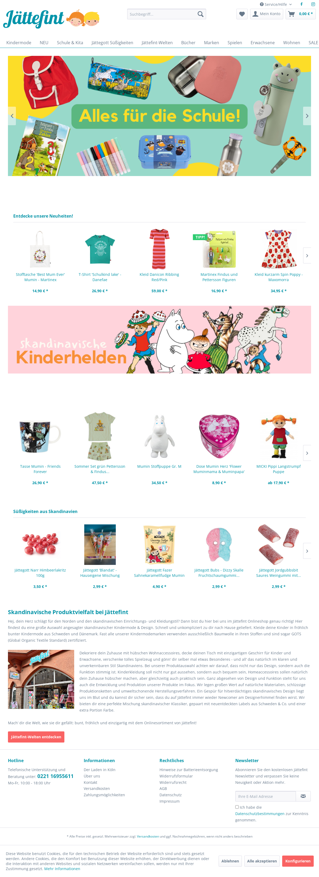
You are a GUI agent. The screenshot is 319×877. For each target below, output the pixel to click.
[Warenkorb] (301, 14)
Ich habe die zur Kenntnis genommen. (271, 813)
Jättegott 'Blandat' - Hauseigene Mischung (100, 573)
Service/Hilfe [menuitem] (274, 4)
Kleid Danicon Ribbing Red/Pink (159, 277)
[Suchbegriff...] (166, 14)
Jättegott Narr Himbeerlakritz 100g (40, 573)
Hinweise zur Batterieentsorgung (189, 769)
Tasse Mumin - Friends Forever (40, 469)
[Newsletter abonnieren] (303, 796)
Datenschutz (171, 794)
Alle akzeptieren (262, 860)
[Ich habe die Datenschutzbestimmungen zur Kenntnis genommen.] (237, 807)
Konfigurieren (298, 860)
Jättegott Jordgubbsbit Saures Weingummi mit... (278, 573)
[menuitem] (166, 16)
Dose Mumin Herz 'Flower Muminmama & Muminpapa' (219, 469)
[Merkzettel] (242, 14)
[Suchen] (200, 14)
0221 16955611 (55, 776)
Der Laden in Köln (100, 769)
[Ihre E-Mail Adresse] (265, 796)
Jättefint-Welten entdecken (36, 736)
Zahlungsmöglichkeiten (104, 794)
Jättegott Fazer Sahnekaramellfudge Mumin (159, 573)
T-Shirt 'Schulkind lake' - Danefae (100, 277)
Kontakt (90, 782)
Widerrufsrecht (173, 782)
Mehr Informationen (62, 868)
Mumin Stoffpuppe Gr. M (159, 466)
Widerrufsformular (176, 776)
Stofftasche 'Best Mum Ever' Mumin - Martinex (40, 277)
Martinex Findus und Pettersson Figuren (219, 277)
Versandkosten (97, 788)
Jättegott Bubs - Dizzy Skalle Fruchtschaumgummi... (218, 573)
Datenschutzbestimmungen (260, 813)
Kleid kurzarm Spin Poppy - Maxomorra (279, 277)
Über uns (92, 776)
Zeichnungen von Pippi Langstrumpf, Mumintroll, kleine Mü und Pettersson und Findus (159, 340)
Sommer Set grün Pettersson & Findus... (99, 469)
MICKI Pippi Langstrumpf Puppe (278, 469)
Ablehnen (230, 860)
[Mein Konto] (266, 14)
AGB (163, 788)
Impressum (170, 801)
